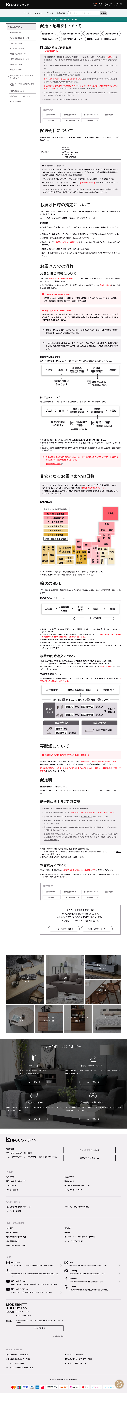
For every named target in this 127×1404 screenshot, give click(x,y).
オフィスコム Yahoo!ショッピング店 (19, 1373)
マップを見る (39, 1334)
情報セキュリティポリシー (16, 1251)
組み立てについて (90, 121)
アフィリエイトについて (73, 1195)
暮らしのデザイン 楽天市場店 (17, 1360)
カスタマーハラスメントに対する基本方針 (79, 1242)
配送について (16, 33)
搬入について (50, 121)
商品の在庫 (109, 121)
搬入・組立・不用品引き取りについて (22, 82)
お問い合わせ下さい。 (58, 836)
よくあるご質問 (12, 1195)
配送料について (16, 75)
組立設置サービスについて (21, 102)
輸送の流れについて (18, 59)
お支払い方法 (69, 1182)
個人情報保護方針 (12, 1247)
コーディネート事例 (13, 1217)
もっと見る (34, 1088)
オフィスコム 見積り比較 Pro (75, 1369)
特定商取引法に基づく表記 (16, 1242)
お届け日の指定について (20, 44)
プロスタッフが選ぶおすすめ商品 (76, 1212)
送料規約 (67, 1238)
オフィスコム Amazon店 (73, 1360)
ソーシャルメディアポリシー (74, 1247)
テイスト (39, 13)
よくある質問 (70, 126)
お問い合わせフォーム (97, 934)
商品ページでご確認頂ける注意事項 (22, 90)
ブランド (50, 13)
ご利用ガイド (11, 1191)
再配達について (16, 70)
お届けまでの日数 (17, 54)
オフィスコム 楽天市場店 (15, 1369)
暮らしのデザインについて (16, 1187)
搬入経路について (17, 97)
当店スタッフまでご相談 (62, 88)
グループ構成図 (11, 1238)
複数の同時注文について (20, 65)
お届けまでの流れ (17, 49)
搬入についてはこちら (53, 469)
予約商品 (51, 126)
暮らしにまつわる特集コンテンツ (18, 1212)
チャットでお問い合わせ (63, 934)
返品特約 (90, 126)
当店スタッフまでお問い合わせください (92, 198)
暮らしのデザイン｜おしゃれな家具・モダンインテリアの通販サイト (32, 25)
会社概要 (9, 1234)
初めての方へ (11, 1182)
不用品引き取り (16, 107)
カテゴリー (26, 13)
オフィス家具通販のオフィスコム (18, 1365)
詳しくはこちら (86, 822)
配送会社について (17, 38)
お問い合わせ (76, 178)
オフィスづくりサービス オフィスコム (78, 1365)
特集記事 (61, 13)
